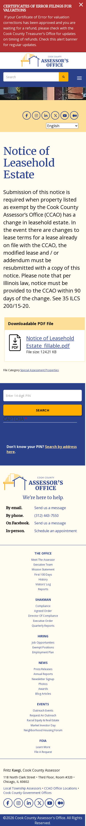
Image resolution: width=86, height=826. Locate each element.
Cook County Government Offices (27, 793)
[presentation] (40, 435)
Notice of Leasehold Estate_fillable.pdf (50, 341)
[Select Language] (62, 126)
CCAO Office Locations (60, 788)
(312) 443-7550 (46, 515)
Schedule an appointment (55, 530)
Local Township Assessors (22, 788)
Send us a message (50, 507)
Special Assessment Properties (39, 370)
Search (42, 410)
